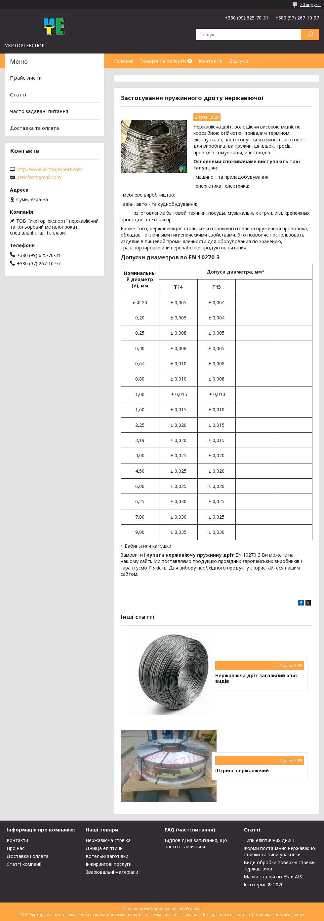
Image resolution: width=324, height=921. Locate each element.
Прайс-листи (26, 77)
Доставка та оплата (34, 128)
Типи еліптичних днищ (269, 840)
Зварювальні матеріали (112, 872)
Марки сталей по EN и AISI (274, 876)
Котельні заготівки (107, 856)
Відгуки (238, 60)
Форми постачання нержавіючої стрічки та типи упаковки (280, 851)
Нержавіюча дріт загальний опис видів (256, 678)
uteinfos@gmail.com (39, 177)
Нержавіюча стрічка (108, 840)
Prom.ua (194, 908)
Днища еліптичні (105, 848)
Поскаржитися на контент (225, 914)
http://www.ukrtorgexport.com (49, 169)
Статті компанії (24, 864)
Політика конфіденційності (280, 914)
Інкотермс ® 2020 (264, 884)
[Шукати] (310, 34)
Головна (124, 60)
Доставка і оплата (28, 856)
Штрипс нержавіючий (242, 771)
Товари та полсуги (163, 60)
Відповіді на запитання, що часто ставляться (196, 843)
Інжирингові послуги (109, 864)
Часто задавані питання (39, 111)
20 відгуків (310, 4)
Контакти (211, 60)
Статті (18, 94)
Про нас (15, 848)
